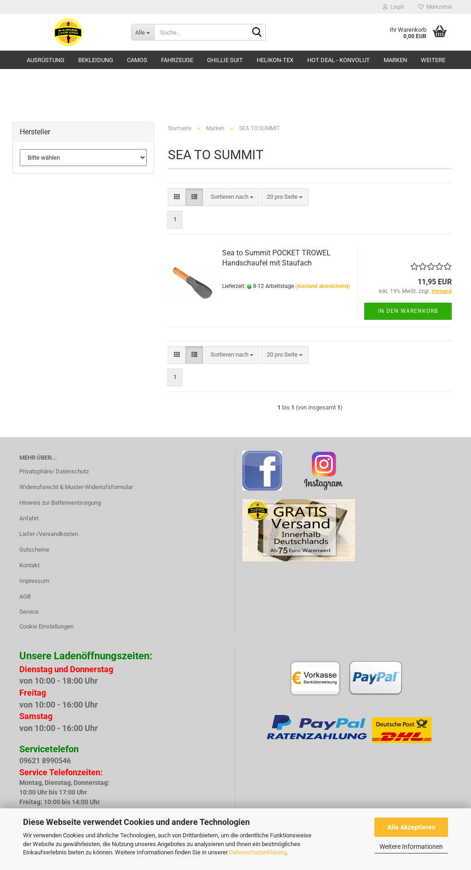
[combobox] (232, 197)
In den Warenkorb (408, 311)
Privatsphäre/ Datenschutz (54, 471)
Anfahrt (29, 518)
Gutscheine (34, 549)
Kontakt (29, 565)
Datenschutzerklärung (258, 852)
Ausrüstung (45, 60)
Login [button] (393, 7)
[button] (177, 197)
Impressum (34, 580)
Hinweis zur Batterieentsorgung (60, 502)
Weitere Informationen (411, 846)
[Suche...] (142, 32)
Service (29, 611)
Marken (395, 60)
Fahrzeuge (177, 60)
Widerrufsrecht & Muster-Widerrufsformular (76, 487)
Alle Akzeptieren (411, 827)
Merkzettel (435, 7)
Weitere (433, 60)
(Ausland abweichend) (322, 286)
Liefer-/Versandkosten (48, 533)
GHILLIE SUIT (225, 60)
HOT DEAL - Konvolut (338, 60)
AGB (25, 596)
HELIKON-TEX (275, 60)
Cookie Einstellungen (46, 626)
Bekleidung (95, 60)
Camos (137, 60)
